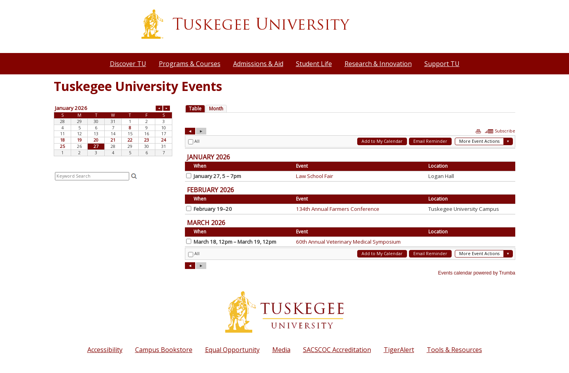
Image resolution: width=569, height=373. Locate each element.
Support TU (442, 63)
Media (281, 349)
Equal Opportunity (232, 349)
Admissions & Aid (258, 63)
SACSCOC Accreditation (337, 349)
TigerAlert (399, 349)
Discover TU (128, 63)
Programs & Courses (189, 63)
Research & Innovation (378, 63)
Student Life (314, 63)
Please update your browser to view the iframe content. (113, 130)
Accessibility (104, 349)
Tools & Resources (454, 349)
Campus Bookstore (163, 349)
